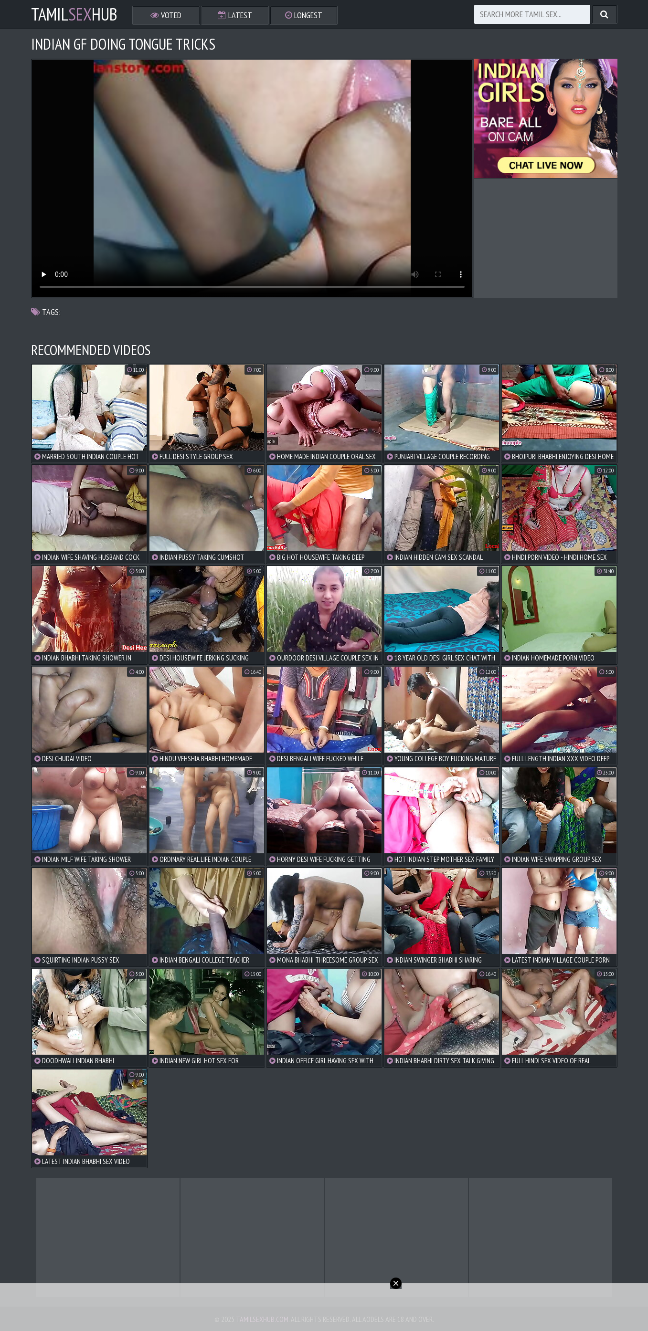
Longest (303, 15)
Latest (235, 15)
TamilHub (74, 14)
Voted (165, 15)
